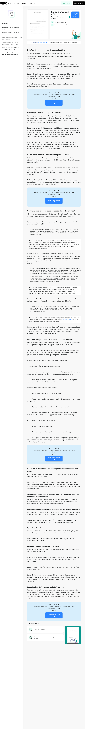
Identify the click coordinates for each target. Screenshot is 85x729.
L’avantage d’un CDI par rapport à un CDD (10, 33)
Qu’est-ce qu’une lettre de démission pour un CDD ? (11, 38)
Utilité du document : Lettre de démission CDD (10, 28)
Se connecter (66, 3)
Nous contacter (78, 3)
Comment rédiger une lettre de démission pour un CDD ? (10, 48)
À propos (34, 3)
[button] (13, 3)
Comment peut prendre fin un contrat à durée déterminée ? (9, 43)
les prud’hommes (67, 319)
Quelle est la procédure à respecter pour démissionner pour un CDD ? (11, 53)
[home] (3, 3)
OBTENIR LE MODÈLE (75, 15)
